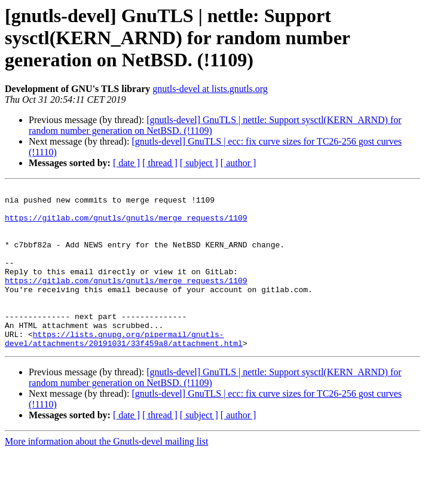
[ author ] (238, 163)
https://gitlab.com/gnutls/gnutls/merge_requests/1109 (126, 224)
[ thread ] (160, 163)
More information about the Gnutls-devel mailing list (106, 473)
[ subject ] (199, 163)
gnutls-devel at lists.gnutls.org (210, 89)
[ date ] (126, 163)
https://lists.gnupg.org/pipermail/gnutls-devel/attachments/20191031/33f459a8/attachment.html (124, 370)
